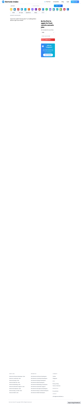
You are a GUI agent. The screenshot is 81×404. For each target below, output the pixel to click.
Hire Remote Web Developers (37, 382)
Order (13, 12)
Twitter (54, 376)
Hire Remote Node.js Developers (38, 380)
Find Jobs (58, 6)
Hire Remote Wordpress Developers (39, 388)
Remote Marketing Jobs (14, 384)
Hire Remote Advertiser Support (38, 386)
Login (68, 1)
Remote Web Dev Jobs (14, 382)
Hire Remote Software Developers (39, 376)
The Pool (47, 2)
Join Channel (48, 55)
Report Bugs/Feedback (74, 402)
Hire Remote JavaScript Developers (39, 378)
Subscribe (48, 39)
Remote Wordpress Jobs (15, 388)
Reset (43, 12)
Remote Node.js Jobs (14, 380)
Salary (35, 12)
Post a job (74, 1)
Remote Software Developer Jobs (17, 376)
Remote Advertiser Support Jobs (16, 386)
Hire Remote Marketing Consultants (39, 384)
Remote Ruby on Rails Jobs (15, 390)
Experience (28, 12)
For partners (55, 391)
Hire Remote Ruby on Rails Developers (39, 390)
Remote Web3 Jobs (13, 392)
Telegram (55, 378)
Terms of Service (56, 385)
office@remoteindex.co (58, 396)
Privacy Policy (56, 383)
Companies (56, 1)
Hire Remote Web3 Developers (38, 392)
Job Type (21, 12)
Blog (63, 1)
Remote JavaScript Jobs (15, 378)
